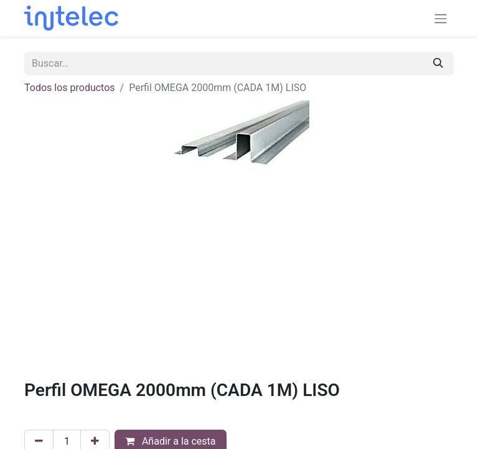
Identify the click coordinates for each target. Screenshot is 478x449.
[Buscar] (438, 63)
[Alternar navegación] (441, 18)
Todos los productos (69, 88)
